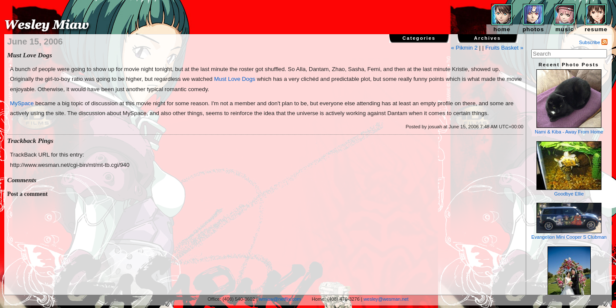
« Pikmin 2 (464, 47)
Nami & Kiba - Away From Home (569, 101)
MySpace (22, 103)
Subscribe (593, 42)
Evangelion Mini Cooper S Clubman (569, 221)
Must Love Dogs (234, 79)
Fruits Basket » (504, 47)
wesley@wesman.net (386, 299)
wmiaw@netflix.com (280, 299)
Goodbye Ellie (568, 168)
